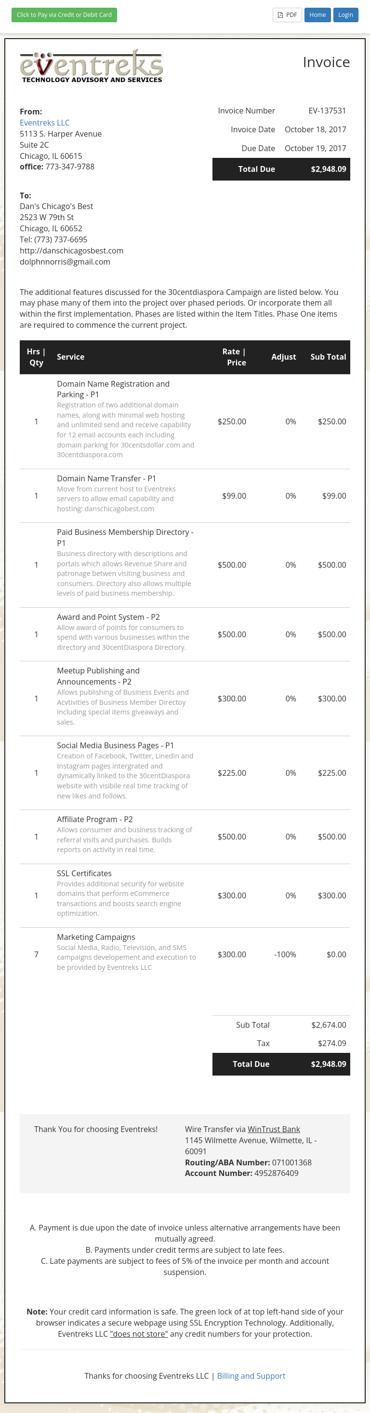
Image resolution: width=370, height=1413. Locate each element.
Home (318, 15)
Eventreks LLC (45, 122)
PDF (287, 15)
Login (346, 15)
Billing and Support (251, 1376)
